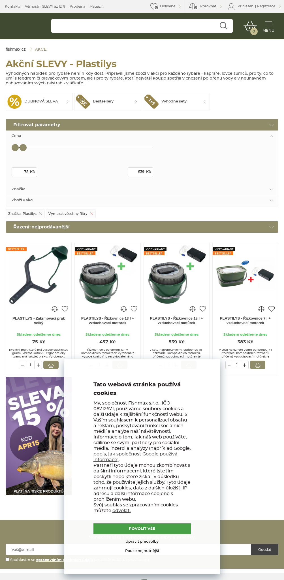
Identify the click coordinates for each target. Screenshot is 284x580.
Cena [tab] (16, 136)
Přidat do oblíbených (65, 308)
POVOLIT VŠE (142, 529)
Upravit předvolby (142, 541)
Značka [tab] (18, 189)
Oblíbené (167, 6)
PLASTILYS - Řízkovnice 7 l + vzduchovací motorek (245, 320)
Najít (223, 26)
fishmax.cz (25, 27)
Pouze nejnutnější (142, 551)
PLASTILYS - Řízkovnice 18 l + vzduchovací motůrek (176, 320)
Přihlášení (246, 6)
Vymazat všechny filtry (67, 213)
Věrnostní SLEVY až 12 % (45, 6)
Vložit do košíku (51, 365)
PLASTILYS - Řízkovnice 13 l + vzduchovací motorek (107, 320)
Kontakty (13, 6)
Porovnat (204, 7)
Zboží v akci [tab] (22, 200)
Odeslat (264, 549)
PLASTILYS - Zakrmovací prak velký (38, 320)
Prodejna (77, 6)
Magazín (96, 6)
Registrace (266, 6)
